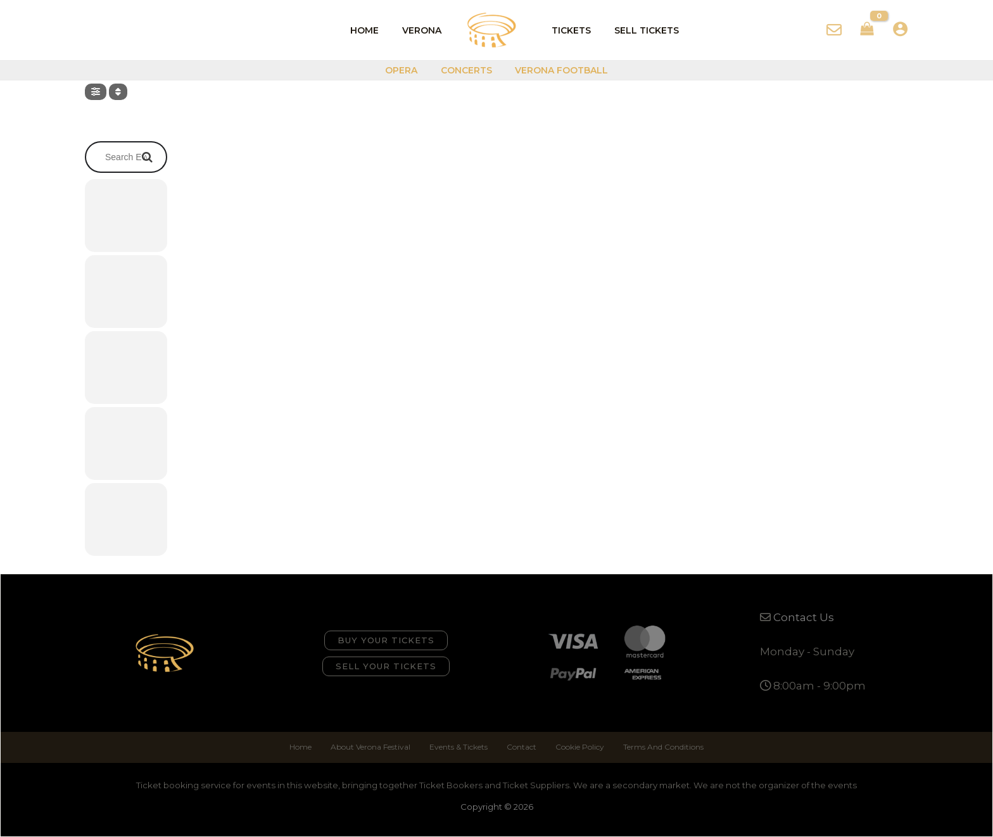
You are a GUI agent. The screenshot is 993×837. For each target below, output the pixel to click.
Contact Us (803, 617)
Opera (407, 70)
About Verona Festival (370, 747)
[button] (386, 640)
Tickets (568, 30)
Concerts (466, 70)
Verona (425, 30)
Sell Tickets (638, 30)
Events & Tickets (458, 747)
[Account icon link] (900, 29)
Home (373, 30)
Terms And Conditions (663, 747)
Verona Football (556, 70)
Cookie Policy (579, 747)
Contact (521, 747)
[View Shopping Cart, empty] (867, 30)
